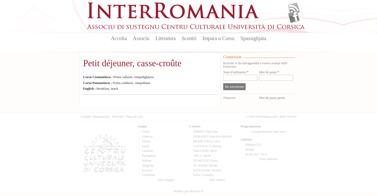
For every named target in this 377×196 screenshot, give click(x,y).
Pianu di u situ (134, 116)
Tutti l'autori (217, 180)
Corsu (145, 131)
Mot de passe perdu (272, 98)
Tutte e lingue (165, 180)
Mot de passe (269, 72)
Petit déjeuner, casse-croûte (132, 63)
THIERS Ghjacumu (205, 131)
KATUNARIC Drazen (207, 170)
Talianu (146, 141)
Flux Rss (294, 8)
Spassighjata (253, 38)
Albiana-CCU (253, 144)
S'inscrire (229, 98)
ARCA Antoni (202, 155)
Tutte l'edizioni (268, 159)
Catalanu (147, 151)
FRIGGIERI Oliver (205, 151)
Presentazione (101, 116)
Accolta (119, 38)
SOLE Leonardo (203, 175)
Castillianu (148, 175)
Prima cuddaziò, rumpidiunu (116, 83)
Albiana (250, 149)
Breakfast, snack (100, 88)
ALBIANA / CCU (256, 154)
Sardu (145, 146)
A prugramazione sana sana (268, 131)
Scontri (189, 38)
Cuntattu (85, 116)
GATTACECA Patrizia (207, 146)
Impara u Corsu (218, 38)
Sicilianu (147, 170)
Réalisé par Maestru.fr (188, 191)
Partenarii (118, 116)
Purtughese (149, 155)
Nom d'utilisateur (235, 72)
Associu (141, 38)
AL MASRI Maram (205, 165)
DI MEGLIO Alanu (205, 160)
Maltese (147, 160)
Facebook (294, 17)
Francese (147, 136)
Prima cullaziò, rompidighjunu (118, 77)
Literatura (165, 38)
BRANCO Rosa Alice (206, 141)
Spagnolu (148, 165)
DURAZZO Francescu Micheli (212, 136)
